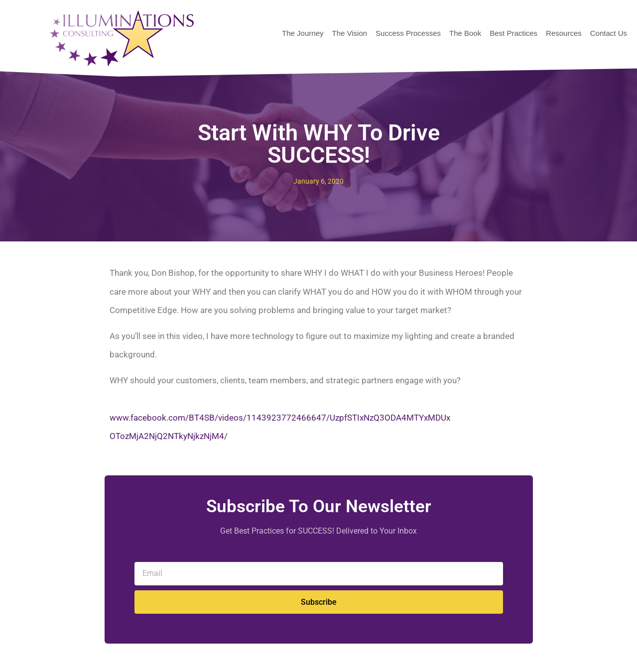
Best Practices (513, 33)
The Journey (302, 33)
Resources (564, 33)
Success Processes (408, 33)
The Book (465, 33)
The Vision (349, 33)
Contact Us (608, 33)
